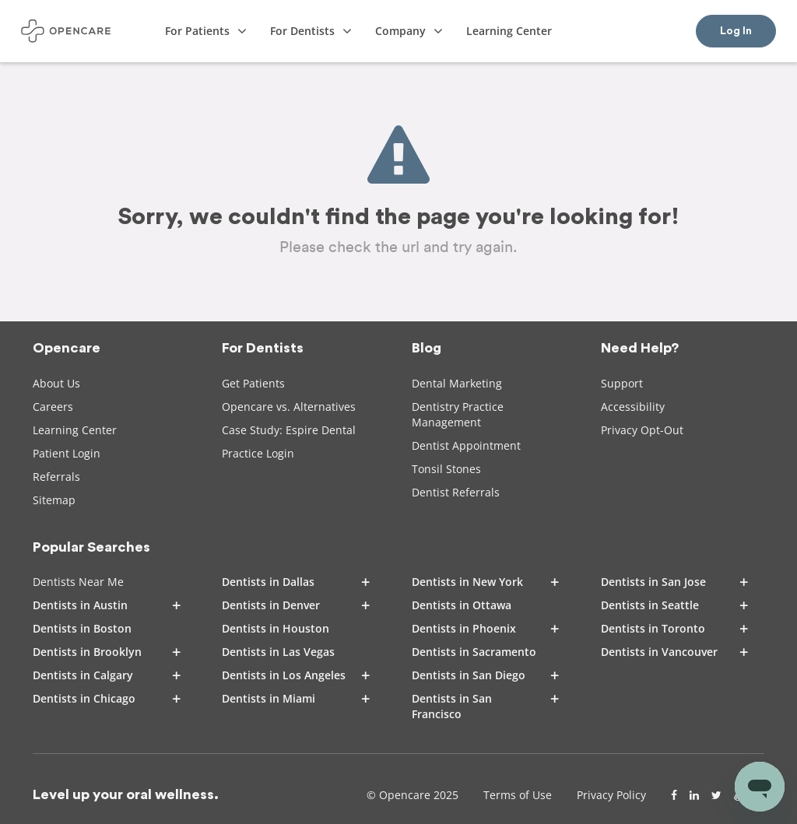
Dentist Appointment (466, 445)
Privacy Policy (611, 794)
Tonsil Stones (446, 468)
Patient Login (66, 453)
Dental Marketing (457, 383)
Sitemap (54, 500)
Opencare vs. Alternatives (289, 406)
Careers (53, 406)
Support (622, 383)
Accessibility (633, 406)
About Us (56, 383)
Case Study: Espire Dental (289, 430)
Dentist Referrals (456, 492)
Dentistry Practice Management (458, 414)
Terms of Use (517, 794)
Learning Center (75, 430)
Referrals (56, 476)
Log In (736, 31)
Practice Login (258, 453)
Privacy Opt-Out (642, 430)
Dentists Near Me (78, 581)
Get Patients (253, 383)
